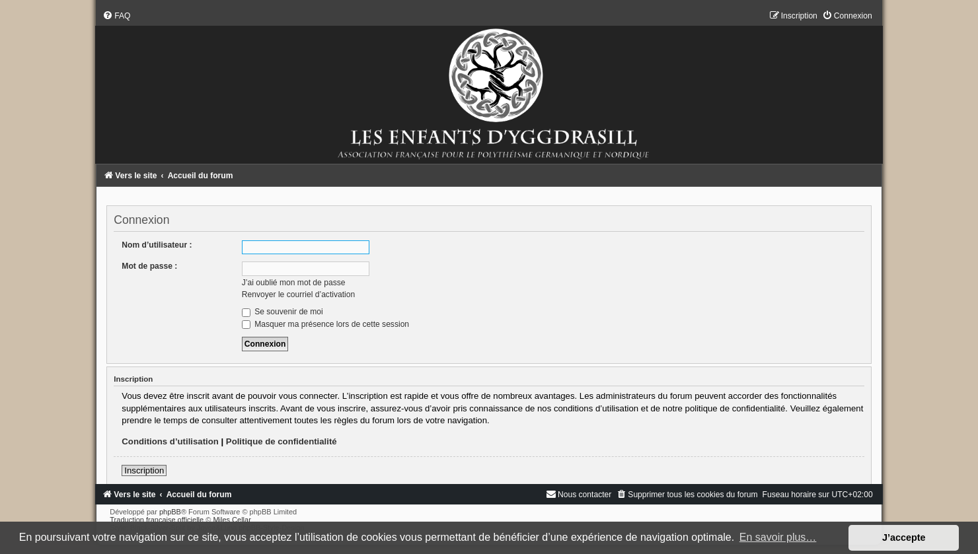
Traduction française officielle (157, 520)
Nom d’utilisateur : (157, 245)
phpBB (170, 512)
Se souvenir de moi (282, 311)
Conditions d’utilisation (170, 441)
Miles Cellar (231, 520)
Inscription (144, 470)
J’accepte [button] (904, 537)
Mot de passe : (149, 266)
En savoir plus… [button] (778, 537)
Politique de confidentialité (281, 441)
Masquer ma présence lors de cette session (325, 324)
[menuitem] (116, 15)
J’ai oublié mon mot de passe (294, 282)
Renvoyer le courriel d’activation (298, 294)
